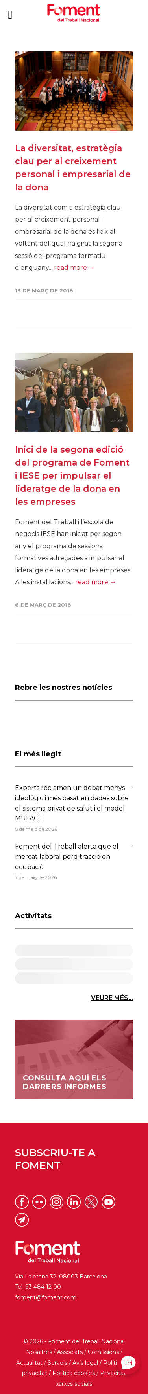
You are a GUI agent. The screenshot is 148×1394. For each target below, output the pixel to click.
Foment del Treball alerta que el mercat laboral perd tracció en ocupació (66, 856)
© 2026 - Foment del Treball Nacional (74, 1341)
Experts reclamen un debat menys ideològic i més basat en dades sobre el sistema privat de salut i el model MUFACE (72, 803)
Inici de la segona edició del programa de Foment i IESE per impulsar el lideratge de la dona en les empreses (72, 475)
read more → (74, 267)
